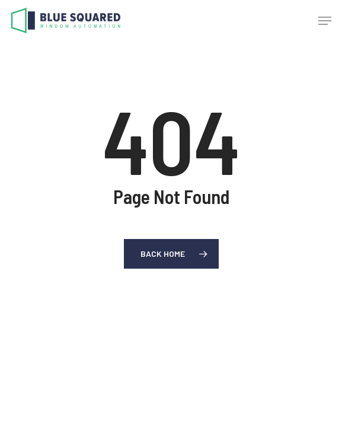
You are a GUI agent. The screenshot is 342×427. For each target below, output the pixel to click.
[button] (324, 21)
